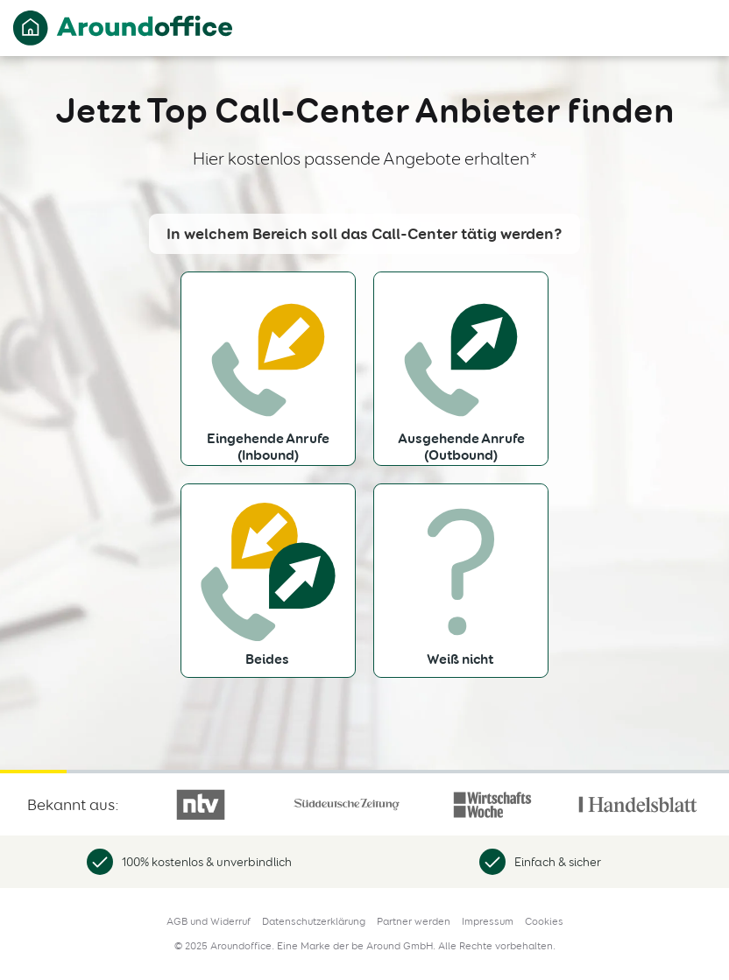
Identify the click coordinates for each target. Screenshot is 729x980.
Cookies (544, 921)
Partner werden (413, 921)
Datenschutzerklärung (313, 921)
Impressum (487, 921)
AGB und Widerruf (208, 921)
